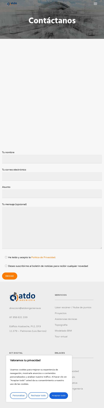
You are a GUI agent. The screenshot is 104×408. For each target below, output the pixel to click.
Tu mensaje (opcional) (52, 227)
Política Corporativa (66, 382)
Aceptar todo (59, 395)
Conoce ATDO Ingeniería (69, 388)
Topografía (61, 324)
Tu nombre (52, 157)
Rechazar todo (38, 395)
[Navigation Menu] (95, 3)
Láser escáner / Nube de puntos (73, 307)
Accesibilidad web (65, 377)
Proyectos (60, 313)
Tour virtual (61, 336)
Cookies (59, 365)
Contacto (60, 394)
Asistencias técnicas (66, 319)
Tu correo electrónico (52, 174)
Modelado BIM (63, 330)
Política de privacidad (67, 371)
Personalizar (19, 395)
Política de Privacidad (43, 257)
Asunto (52, 192)
